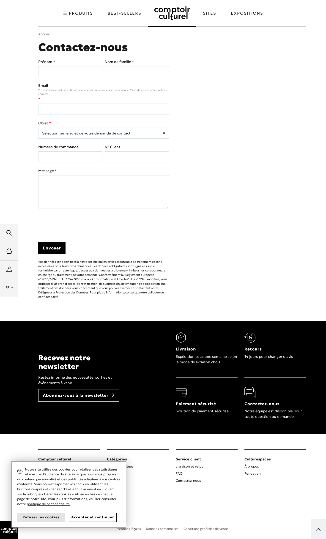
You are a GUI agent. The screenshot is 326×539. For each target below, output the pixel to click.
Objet (43, 123)
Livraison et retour (190, 466)
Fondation (252, 473)
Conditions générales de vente (206, 529)
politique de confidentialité (48, 504)
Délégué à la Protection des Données (63, 292)
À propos (251, 466)
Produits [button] (78, 13)
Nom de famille (118, 61)
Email (103, 89)
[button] (9, 233)
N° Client (112, 147)
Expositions (247, 13)
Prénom (45, 61)
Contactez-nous (188, 481)
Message (46, 170)
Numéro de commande (58, 147)
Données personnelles (162, 529)
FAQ (179, 473)
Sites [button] (209, 13)
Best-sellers (124, 13)
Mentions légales (128, 529)
